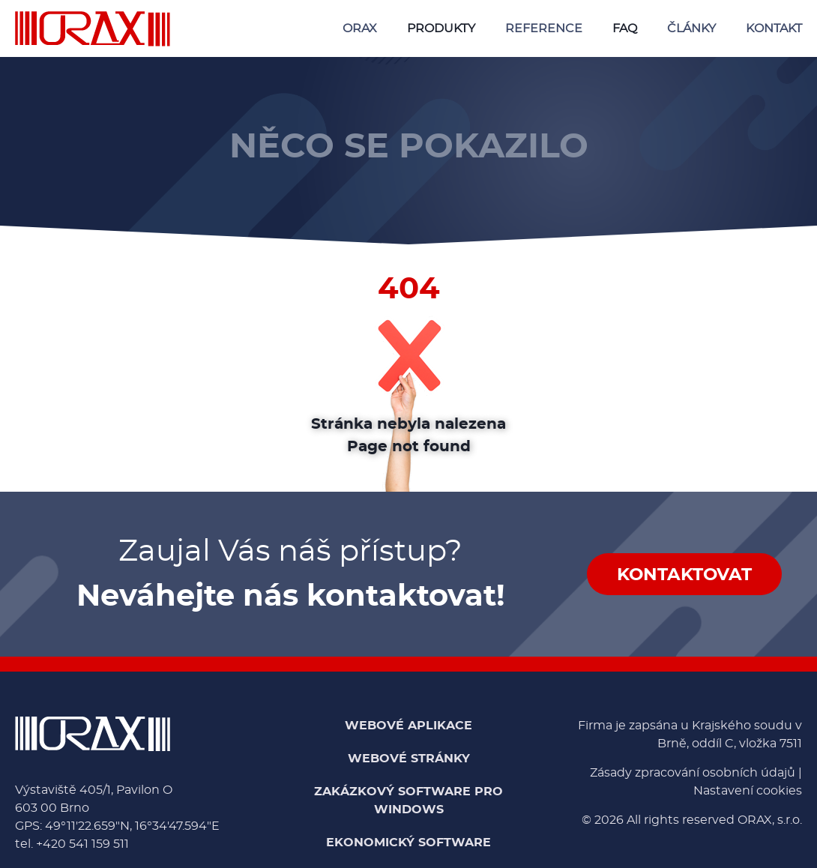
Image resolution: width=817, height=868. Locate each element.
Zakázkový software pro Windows (408, 801)
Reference (543, 28)
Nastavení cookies (747, 791)
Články (691, 28)
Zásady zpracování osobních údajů (692, 773)
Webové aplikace (408, 726)
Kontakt (774, 28)
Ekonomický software (408, 843)
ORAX (360, 28)
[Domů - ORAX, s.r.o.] (92, 28)
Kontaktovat (684, 575)
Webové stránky (409, 759)
